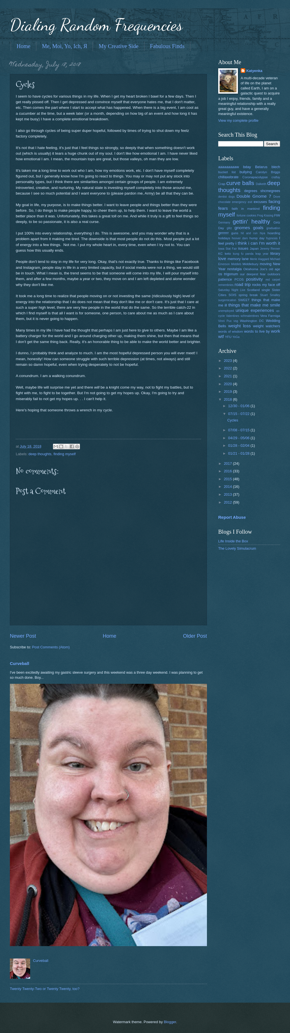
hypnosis (272, 238)
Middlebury (250, 264)
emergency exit (242, 202)
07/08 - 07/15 (239, 430)
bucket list (227, 172)
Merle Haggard (259, 259)
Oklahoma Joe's (255, 269)
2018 (228, 399)
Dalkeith (261, 184)
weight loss (239, 325)
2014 (228, 486)
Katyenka (254, 71)
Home (23, 46)
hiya (262, 233)
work (275, 331)
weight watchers (266, 326)
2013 (228, 494)
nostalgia (234, 269)
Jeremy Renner (270, 248)
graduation (273, 228)
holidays (224, 238)
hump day (257, 238)
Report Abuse (232, 517)
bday (247, 167)
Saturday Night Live (231, 290)
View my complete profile (238, 120)
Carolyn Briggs (268, 172)
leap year (261, 253)
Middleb (236, 264)
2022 (228, 368)
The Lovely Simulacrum (237, 548)
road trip (243, 284)
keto (228, 253)
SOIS (233, 295)
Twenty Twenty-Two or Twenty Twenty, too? (44, 989)
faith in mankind (246, 208)
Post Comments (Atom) (51, 647)
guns (234, 233)
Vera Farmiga (270, 315)
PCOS (239, 279)
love (222, 258)
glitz (229, 228)
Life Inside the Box (233, 541)
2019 (228, 391)
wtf (221, 336)
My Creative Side (118, 46)
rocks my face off (266, 285)
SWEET (244, 300)
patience (225, 279)
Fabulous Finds (167, 46)
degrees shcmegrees (262, 191)
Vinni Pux (224, 320)
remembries (225, 285)
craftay (275, 177)
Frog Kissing (265, 215)
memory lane (238, 259)
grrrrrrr (223, 233)
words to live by (257, 331)
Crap (221, 184)
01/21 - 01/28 (239, 453)
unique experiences (255, 310)
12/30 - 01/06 (239, 406)
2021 (228, 376)
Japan (254, 248)
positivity (254, 279)
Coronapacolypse (255, 177)
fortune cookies (246, 215)
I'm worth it (269, 243)
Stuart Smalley (270, 295)
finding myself (64, 454)
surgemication (227, 300)
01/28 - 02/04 (239, 445)
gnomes (242, 227)
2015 (228, 479)
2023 (228, 360)
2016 (228, 471)
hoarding (273, 233)
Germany (224, 222)
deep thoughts (40, 454)
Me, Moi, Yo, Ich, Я (64, 46)
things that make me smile (254, 305)
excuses (260, 202)
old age (274, 269)
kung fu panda (243, 253)
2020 (228, 384)
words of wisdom (230, 331)
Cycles (232, 420)
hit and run (249, 233)
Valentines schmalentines (242, 315)
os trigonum (228, 274)
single (266, 290)
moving (266, 264)
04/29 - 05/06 (239, 438)
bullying (246, 172)
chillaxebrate (228, 177)
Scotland (253, 290)
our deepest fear (253, 274)
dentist (222, 196)
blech (275, 167)
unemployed (226, 310)
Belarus (261, 167)
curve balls (240, 183)
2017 (228, 463)
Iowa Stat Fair (227, 248)
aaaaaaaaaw (228, 167)
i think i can (246, 243)
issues (243, 248)
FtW (277, 215)
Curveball (19, 663)
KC (220, 253)
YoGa (235, 337)
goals (258, 227)
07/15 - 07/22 (239, 414)
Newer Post (23, 636)
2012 (228, 502)
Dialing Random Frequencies (96, 25)
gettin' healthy (251, 221)
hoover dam (240, 238)
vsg (235, 320)
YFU (228, 337)
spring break (248, 295)
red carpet (273, 279)
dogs (232, 196)
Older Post (195, 636)
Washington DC (252, 320)
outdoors (273, 274)
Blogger (170, 1022)
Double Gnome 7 (254, 196)
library (275, 253)
